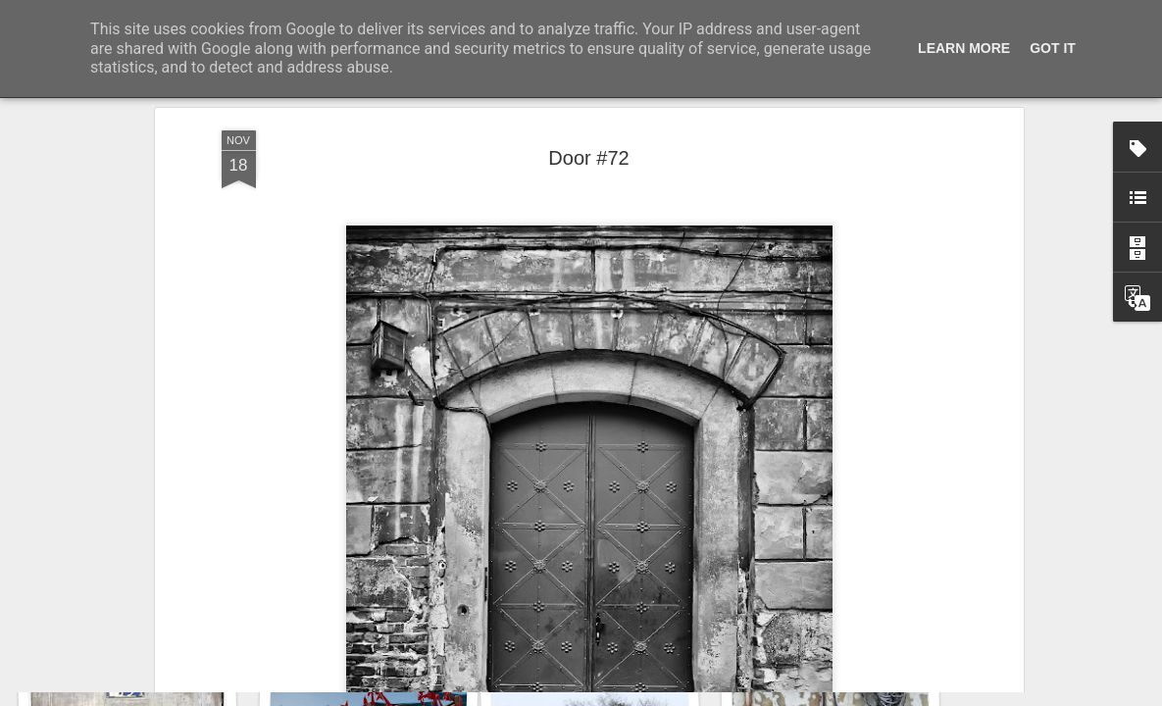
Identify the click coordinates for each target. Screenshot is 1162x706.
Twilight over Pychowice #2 (376, 603)
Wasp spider (607, 615)
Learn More (964, 48)
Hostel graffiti (836, 606)
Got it (1053, 48)
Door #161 (124, 615)
